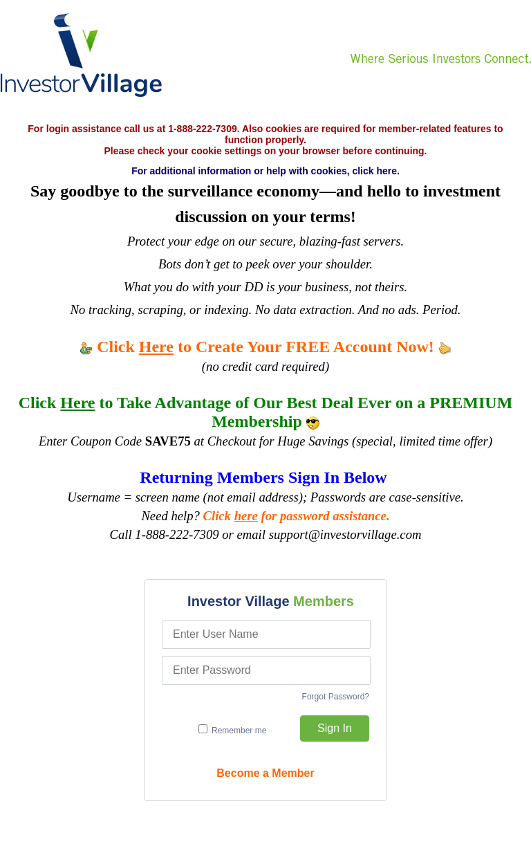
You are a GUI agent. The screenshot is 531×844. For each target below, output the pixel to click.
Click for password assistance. (296, 515)
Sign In (334, 728)
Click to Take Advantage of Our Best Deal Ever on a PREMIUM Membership (266, 412)
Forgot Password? (335, 696)
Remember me (232, 729)
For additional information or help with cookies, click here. (265, 170)
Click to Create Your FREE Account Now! (265, 347)
